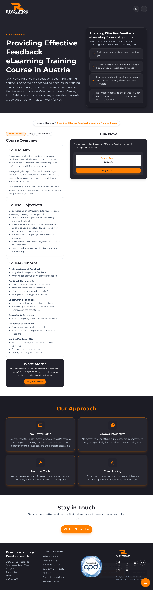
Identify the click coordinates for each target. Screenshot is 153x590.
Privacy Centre (50, 556)
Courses (49, 123)
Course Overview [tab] (16, 134)
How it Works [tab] (44, 134)
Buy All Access (35, 381)
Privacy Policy (50, 560)
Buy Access (108, 170)
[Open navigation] (144, 9)
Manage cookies (51, 581)
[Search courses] (136, 9)
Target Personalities (53, 577)
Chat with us (112, 571)
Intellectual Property (53, 568)
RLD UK (47, 573)
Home (39, 123)
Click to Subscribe (76, 529)
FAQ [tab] (31, 134)
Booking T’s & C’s (52, 564)
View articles (136, 571)
